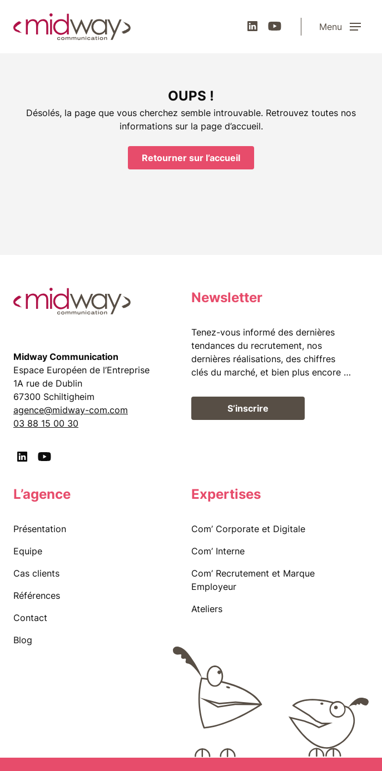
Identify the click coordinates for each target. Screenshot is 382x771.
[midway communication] (72, 26)
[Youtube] (275, 26)
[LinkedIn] (252, 26)
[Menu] (344, 26)
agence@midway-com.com (70, 409)
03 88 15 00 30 (45, 423)
